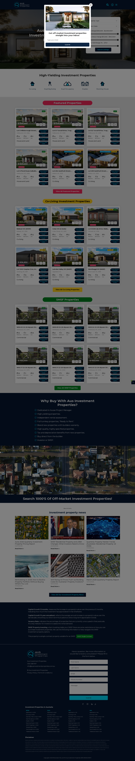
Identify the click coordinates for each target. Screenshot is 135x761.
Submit (67, 45)
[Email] (67, 40)
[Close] (91, 5)
